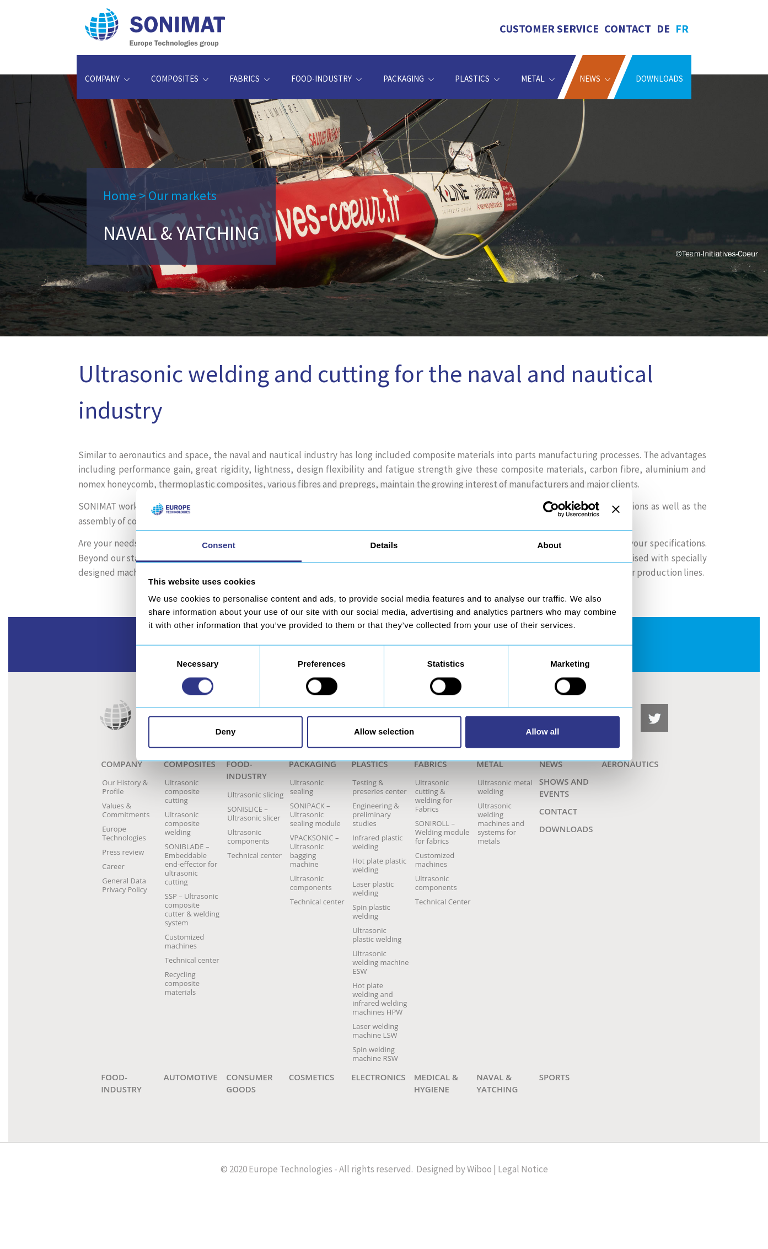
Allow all (543, 732)
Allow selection (384, 732)
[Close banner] (616, 509)
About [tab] (550, 545)
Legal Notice (523, 1169)
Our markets (182, 195)
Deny (226, 732)
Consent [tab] (218, 545)
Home (119, 195)
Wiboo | (481, 1169)
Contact (627, 28)
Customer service (549, 28)
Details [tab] (384, 545)
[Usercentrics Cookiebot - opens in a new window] (551, 509)
